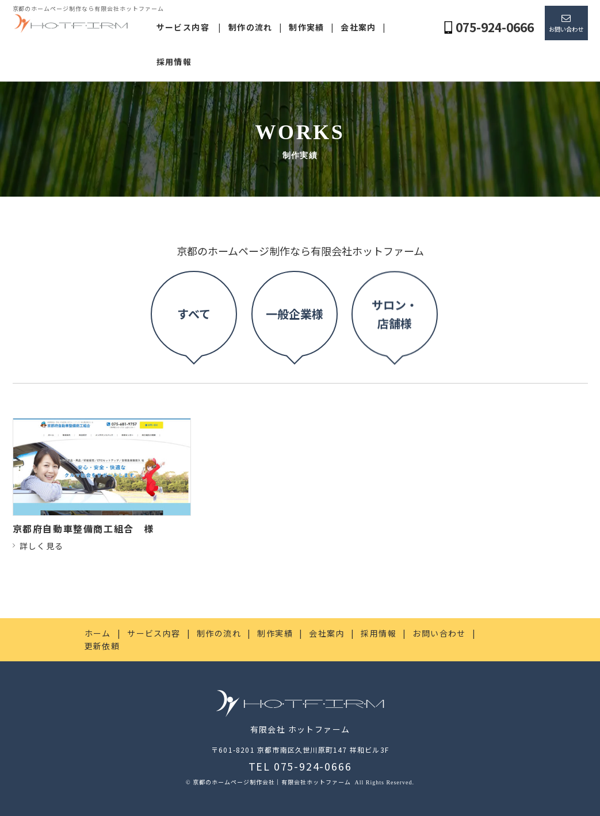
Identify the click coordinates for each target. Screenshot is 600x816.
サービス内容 (182, 27)
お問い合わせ (566, 29)
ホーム (98, 633)
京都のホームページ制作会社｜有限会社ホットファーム (273, 781)
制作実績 (306, 27)
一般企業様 (294, 308)
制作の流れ (250, 27)
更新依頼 (102, 646)
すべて (194, 325)
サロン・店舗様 (395, 220)
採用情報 (174, 61)
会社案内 (358, 27)
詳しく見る (42, 545)
